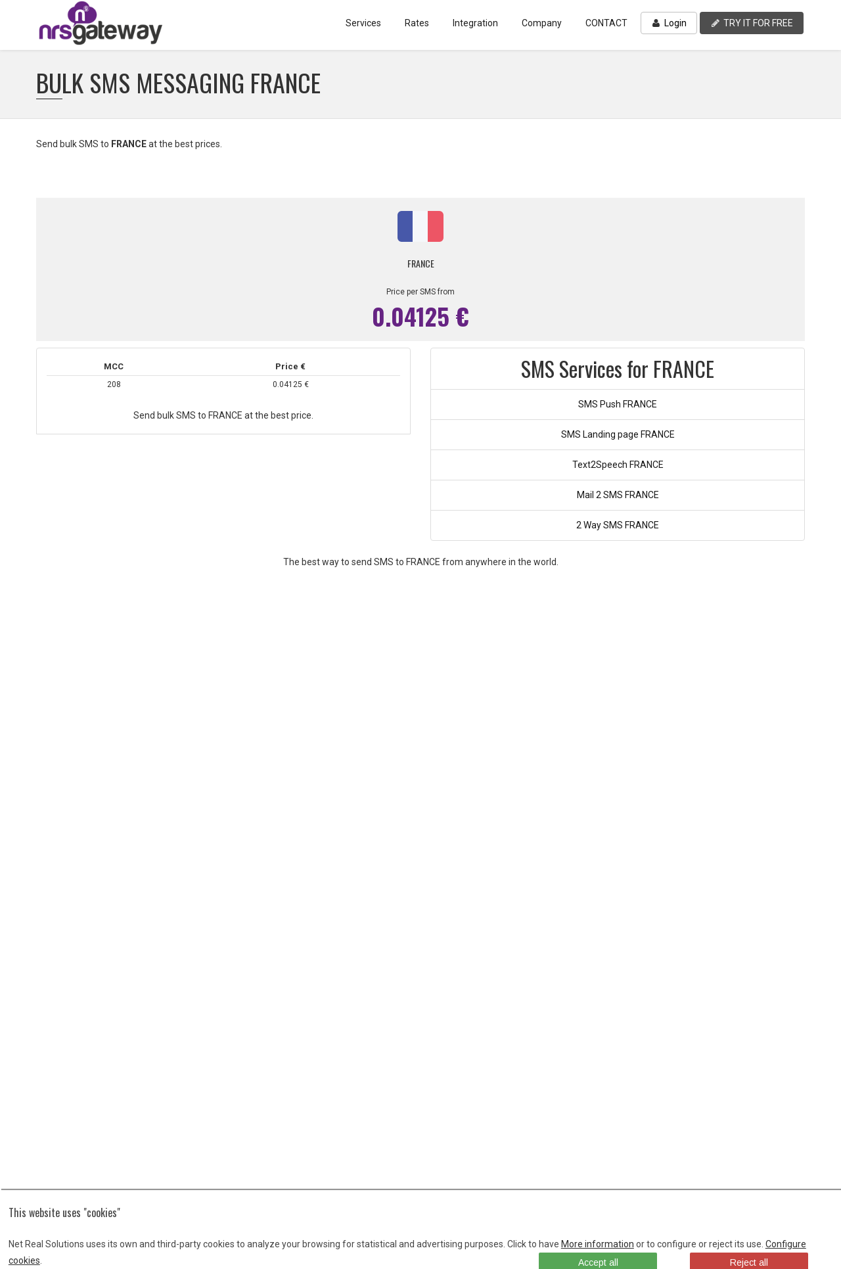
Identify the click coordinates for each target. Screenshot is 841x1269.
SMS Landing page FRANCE (618, 434)
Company (542, 23)
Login (669, 23)
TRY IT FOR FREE (751, 23)
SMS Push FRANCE (617, 404)
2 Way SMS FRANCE (617, 525)
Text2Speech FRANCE (618, 464)
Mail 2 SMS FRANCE (618, 495)
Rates (417, 23)
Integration (475, 23)
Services (363, 23)
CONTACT (606, 23)
